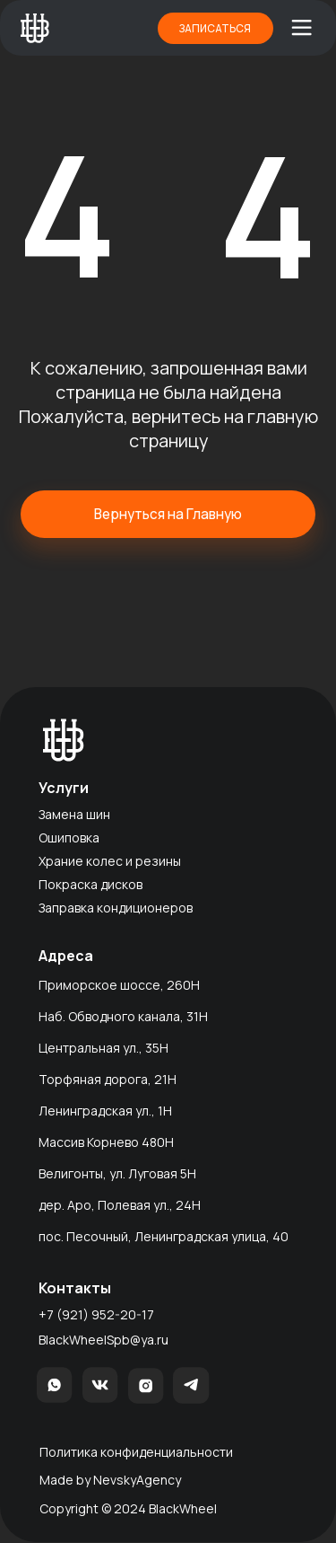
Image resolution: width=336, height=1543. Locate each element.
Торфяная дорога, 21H (108, 1079)
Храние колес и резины (110, 860)
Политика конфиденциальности (136, 1451)
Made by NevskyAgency (110, 1479)
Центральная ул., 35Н (103, 1047)
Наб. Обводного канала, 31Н (123, 1016)
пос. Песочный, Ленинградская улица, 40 (164, 1236)
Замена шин (74, 814)
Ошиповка (69, 837)
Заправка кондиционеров (116, 907)
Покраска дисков (90, 884)
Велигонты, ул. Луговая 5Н (117, 1173)
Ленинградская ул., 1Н (105, 1110)
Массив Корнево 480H (106, 1142)
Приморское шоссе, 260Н (119, 984)
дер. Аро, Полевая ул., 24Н (120, 1204)
